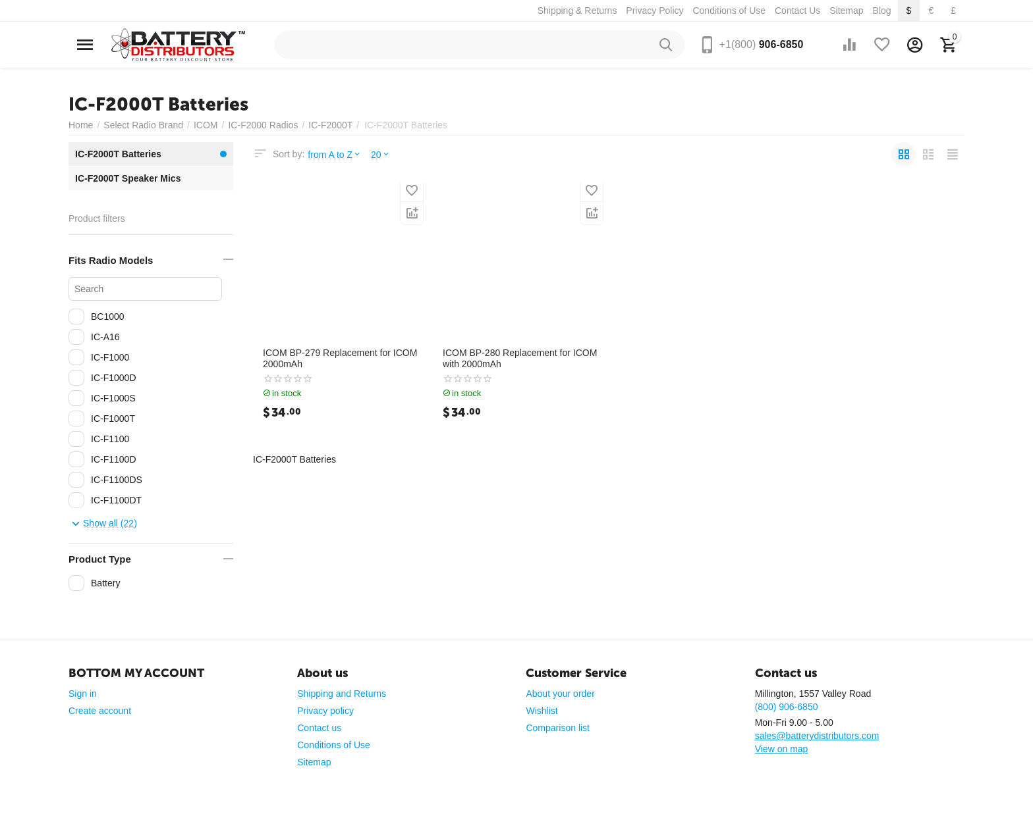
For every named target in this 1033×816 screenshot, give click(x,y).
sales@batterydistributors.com (817, 735)
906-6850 (761, 44)
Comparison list (558, 728)
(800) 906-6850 (786, 706)
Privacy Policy (654, 10)
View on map (781, 749)
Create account (100, 710)
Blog (882, 10)
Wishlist (541, 710)
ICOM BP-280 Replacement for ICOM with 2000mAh (520, 358)
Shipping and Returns (341, 693)
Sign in (83, 693)
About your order (560, 693)
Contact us (319, 728)
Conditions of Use (729, 10)
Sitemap (846, 10)
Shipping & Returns (577, 10)
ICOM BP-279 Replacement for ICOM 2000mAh (340, 358)
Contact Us (797, 10)
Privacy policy (325, 710)
